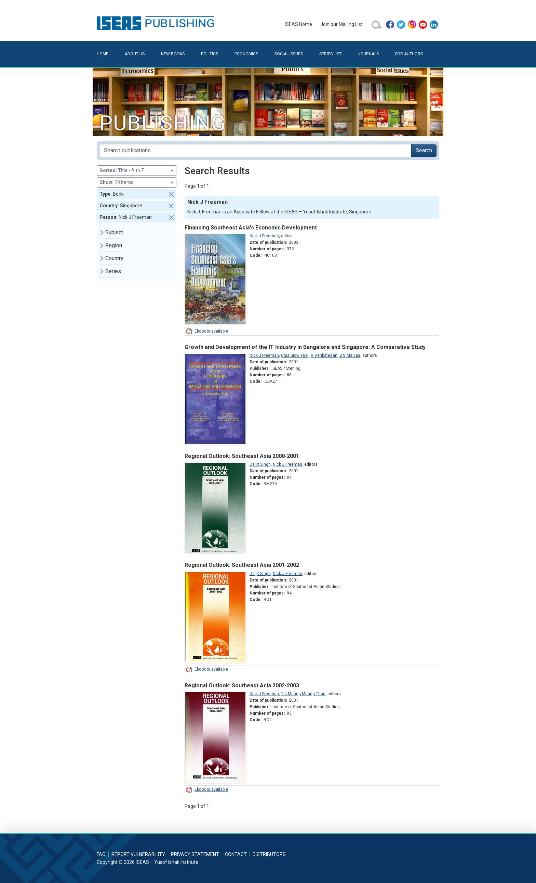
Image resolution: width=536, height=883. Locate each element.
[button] (171, 194)
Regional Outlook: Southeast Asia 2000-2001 (242, 456)
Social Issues (288, 54)
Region (113, 245)
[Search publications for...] (255, 150)
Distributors (269, 854)
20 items (136, 182)
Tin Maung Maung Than (303, 693)
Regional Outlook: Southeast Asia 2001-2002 (242, 565)
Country (114, 258)
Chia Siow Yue (295, 355)
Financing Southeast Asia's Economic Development (251, 227)
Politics (209, 54)
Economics (246, 54)
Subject (114, 232)
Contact (236, 854)
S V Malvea (349, 355)
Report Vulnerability (138, 854)
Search (424, 150)
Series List (330, 54)
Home (102, 54)
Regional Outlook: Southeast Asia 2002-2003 (242, 685)
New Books (173, 54)
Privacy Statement (195, 854)
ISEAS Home (298, 24)
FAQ (101, 854)
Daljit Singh (260, 464)
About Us (135, 54)
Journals (368, 54)
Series (113, 271)
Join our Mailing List (341, 24)
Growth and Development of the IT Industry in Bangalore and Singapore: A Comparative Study (305, 347)
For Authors (409, 54)
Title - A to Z (136, 170)
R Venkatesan (324, 355)
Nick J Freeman (264, 236)
